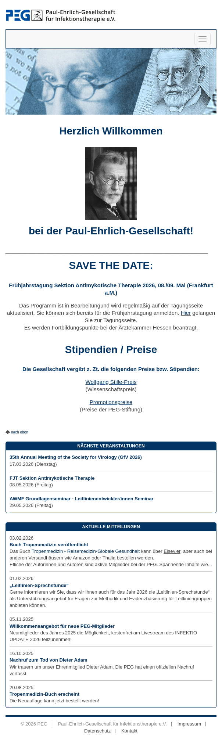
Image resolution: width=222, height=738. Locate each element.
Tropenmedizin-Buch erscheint (44, 694)
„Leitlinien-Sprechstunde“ (39, 585)
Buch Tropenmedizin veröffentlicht (49, 544)
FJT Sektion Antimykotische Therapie (52, 478)
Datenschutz (97, 731)
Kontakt (129, 731)
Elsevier (172, 551)
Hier (186, 313)
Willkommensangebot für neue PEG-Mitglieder (62, 626)
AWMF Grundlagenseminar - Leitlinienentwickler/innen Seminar (82, 498)
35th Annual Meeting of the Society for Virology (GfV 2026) (76, 457)
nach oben (19, 432)
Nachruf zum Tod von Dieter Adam (48, 660)
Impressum (189, 724)
